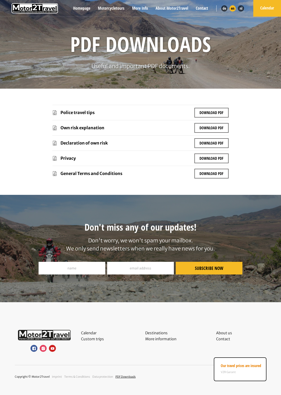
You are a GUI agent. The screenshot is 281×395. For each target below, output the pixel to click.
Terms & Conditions (77, 376)
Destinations (156, 333)
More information (160, 339)
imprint (57, 376)
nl (241, 8)
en (232, 8)
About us (224, 333)
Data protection (102, 376)
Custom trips (92, 339)
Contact (202, 8)
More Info (140, 8)
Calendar (267, 8)
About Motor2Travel (172, 8)
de (224, 8)
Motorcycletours (111, 8)
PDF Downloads (125, 376)
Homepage (81, 8)
